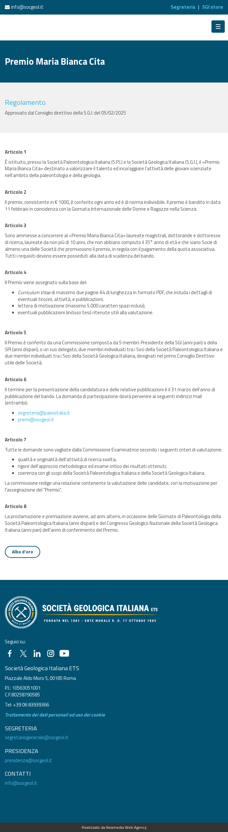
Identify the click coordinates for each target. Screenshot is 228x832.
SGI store (212, 7)
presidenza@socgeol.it (28, 760)
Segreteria (183, 7)
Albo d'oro (22, 551)
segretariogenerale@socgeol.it (36, 737)
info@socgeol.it (27, 7)
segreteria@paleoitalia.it (44, 412)
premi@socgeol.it (36, 419)
